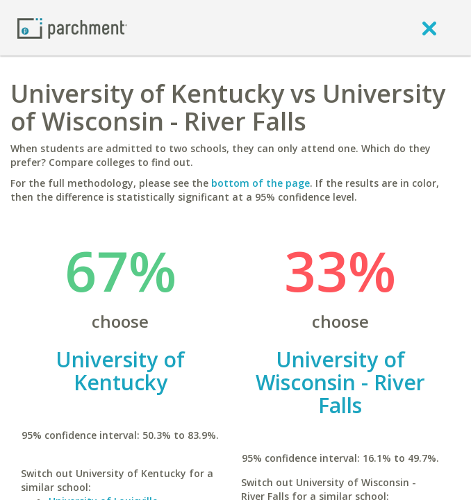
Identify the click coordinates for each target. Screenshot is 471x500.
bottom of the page (260, 183)
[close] (429, 27)
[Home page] (72, 27)
